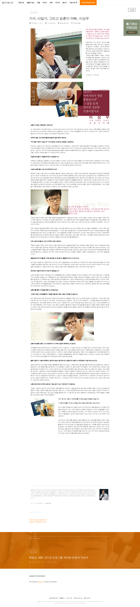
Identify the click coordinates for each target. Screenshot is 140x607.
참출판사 (62, 598)
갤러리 (64, 2)
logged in (41, 582)
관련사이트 (87, 598)
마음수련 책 (73, 2)
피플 (38, 2)
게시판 (57, 2)
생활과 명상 (30, 2)
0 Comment (51, 23)
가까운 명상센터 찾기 (88, 2)
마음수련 (21, 2)
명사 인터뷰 (34, 12)
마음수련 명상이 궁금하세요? (38, 520)
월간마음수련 (7, 3)
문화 (51, 2)
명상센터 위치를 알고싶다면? (38, 522)
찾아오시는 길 (78, 598)
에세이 (45, 2)
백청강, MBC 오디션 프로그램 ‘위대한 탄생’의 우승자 (58, 557)
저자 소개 (69, 598)
